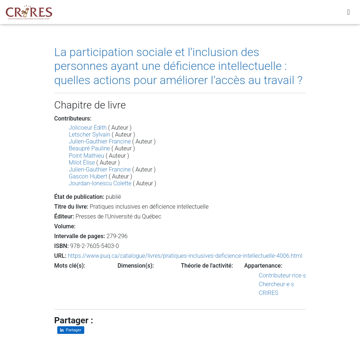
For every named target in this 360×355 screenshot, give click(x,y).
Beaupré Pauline (89, 148)
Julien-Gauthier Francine (100, 141)
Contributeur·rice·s (282, 275)
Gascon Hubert (88, 176)
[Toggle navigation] (348, 13)
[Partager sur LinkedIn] (70, 330)
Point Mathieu (86, 155)
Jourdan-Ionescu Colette (100, 183)
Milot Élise (82, 162)
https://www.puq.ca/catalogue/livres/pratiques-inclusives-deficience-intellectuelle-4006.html (185, 255)
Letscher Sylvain (90, 134)
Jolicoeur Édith (88, 127)
